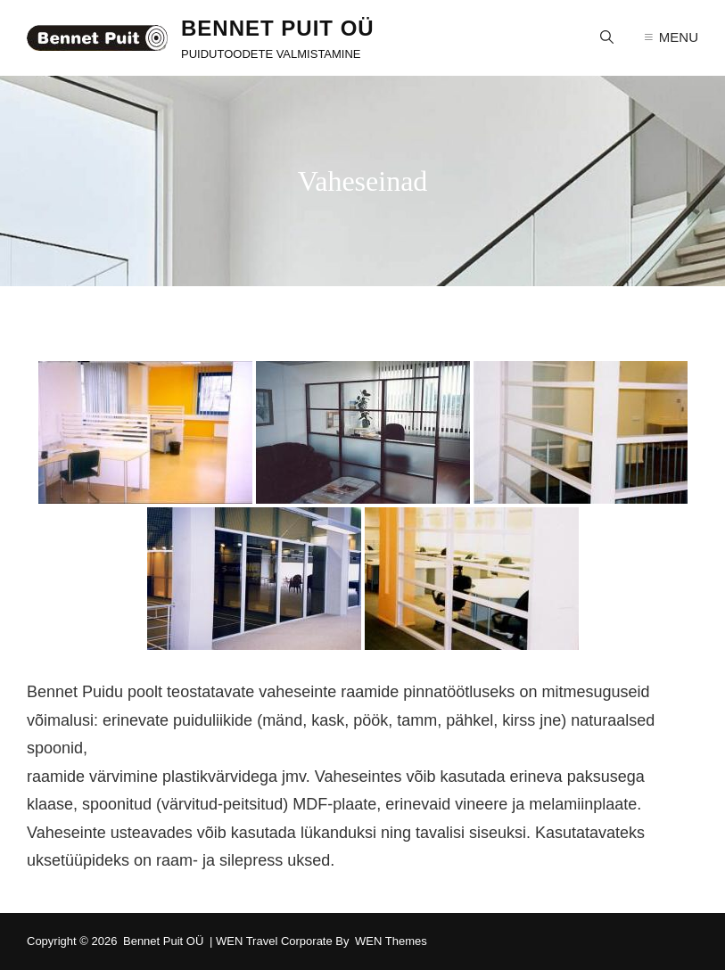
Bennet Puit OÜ (278, 28)
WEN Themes (391, 941)
